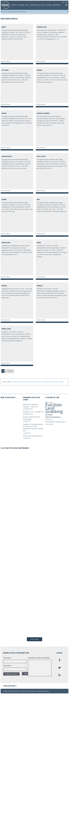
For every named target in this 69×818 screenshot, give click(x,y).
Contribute (56, 5)
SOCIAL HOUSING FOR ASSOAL (32, 436)
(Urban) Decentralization (53, 415)
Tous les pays (7, 11)
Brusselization (48, 419)
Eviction (53, 404)
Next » (10, 371)
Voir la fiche (5, 61)
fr (63, 2)
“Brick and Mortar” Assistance (53, 422)
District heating (49, 424)
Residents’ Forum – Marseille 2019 (33, 412)
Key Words (21, 5)
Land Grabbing (54, 409)
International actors (37, 5)
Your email (7, 735)
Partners (49, 5)
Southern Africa (47, 382)
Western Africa (21, 11)
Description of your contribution (39, 727)
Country (14, 5)
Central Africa (17, 382)
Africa (14, 11)
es (66, 2)
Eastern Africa (26, 382)
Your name (7, 727)
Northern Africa (37, 382)
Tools (27, 5)
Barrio (64, 422)
